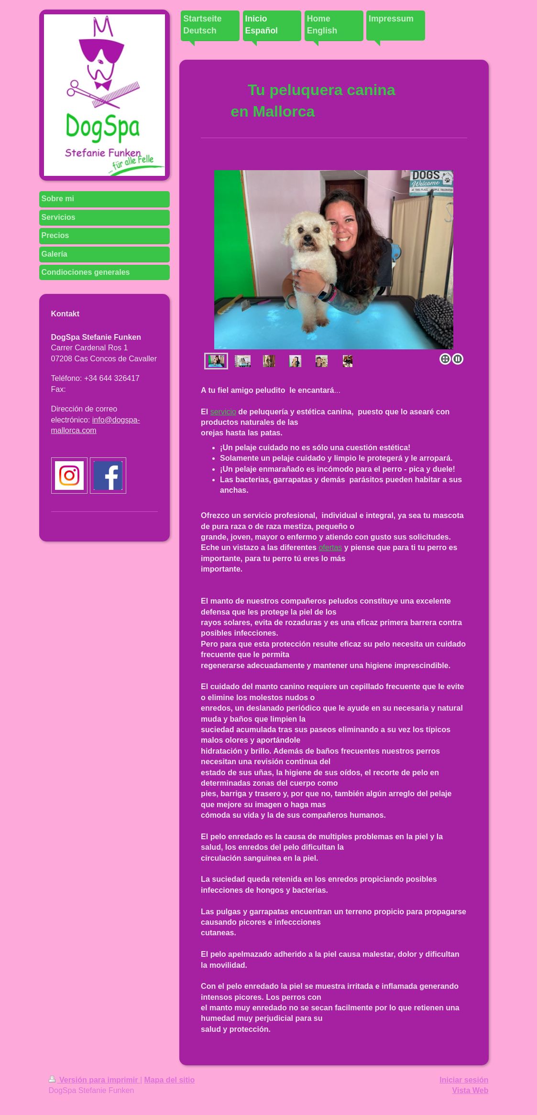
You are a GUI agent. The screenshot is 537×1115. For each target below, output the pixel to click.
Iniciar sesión (463, 1080)
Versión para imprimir (94, 1080)
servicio (223, 412)
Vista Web (470, 1090)
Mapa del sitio (169, 1080)
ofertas (330, 547)
